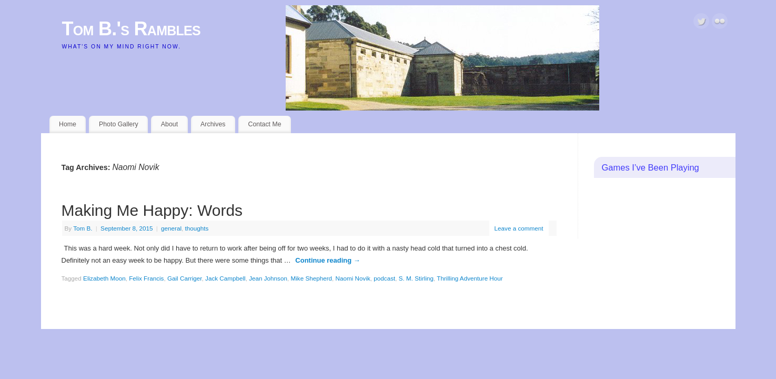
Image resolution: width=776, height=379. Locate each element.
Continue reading (327, 260)
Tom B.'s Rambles (131, 28)
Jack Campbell (225, 278)
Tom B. (82, 228)
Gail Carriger (184, 278)
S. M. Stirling (416, 278)
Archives (212, 124)
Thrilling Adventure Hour (469, 278)
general (171, 228)
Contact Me (264, 124)
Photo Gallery (118, 124)
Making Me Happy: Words (152, 210)
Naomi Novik (353, 278)
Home (67, 124)
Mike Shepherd (311, 278)
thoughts (197, 228)
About (169, 124)
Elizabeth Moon (104, 278)
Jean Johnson (268, 278)
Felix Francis (146, 278)
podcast (384, 278)
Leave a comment (519, 228)
